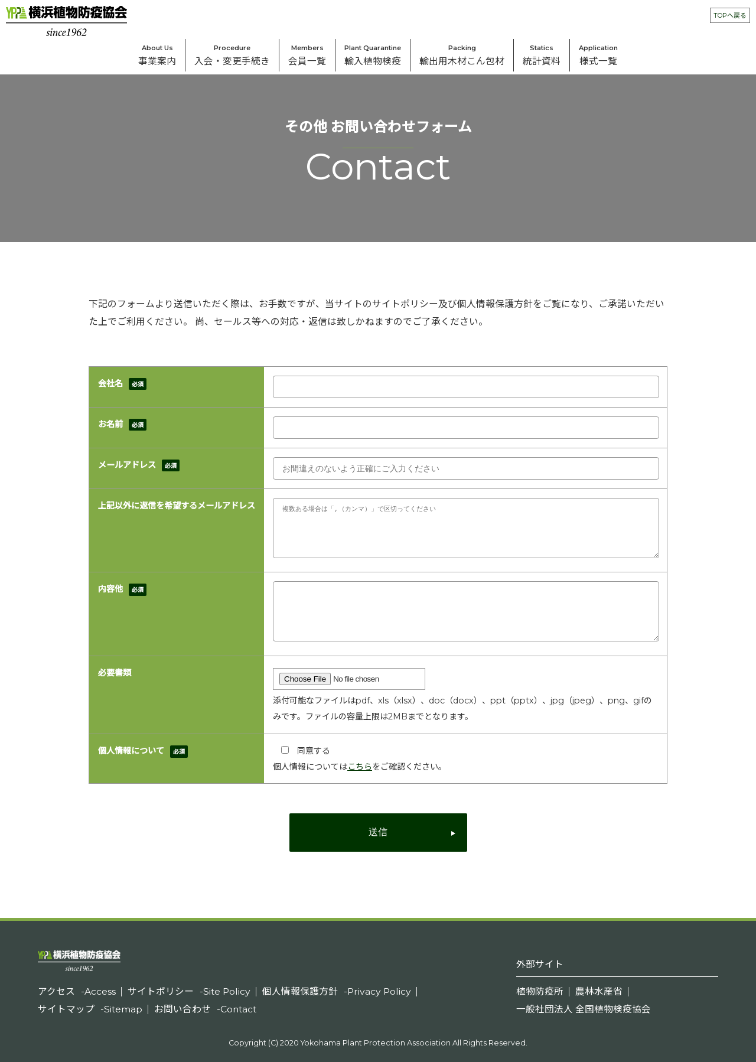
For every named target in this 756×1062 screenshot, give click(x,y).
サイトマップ (90, 1009)
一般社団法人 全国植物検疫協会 (583, 1009)
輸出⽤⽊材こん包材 (461, 53)
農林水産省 (599, 991)
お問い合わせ (205, 1009)
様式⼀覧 (598, 53)
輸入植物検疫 (372, 53)
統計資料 (542, 53)
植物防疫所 (539, 991)
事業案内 (157, 53)
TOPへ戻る (730, 15)
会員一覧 (307, 53)
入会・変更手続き (232, 53)
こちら (359, 766)
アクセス (77, 991)
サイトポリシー (189, 991)
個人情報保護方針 (336, 991)
